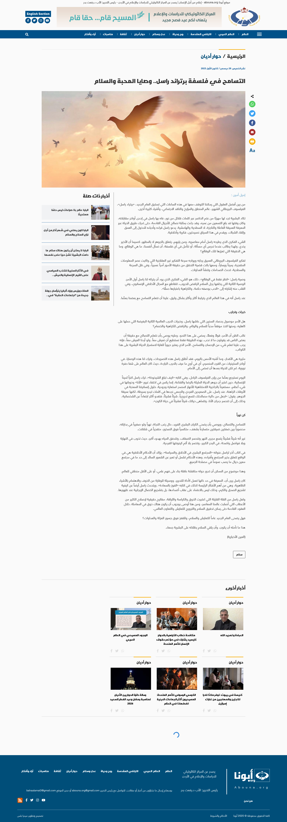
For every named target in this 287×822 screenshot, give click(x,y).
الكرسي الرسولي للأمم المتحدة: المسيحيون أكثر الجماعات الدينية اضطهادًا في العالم (176, 699)
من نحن (248, 801)
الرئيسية (236, 56)
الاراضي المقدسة (201, 34)
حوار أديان (139, 34)
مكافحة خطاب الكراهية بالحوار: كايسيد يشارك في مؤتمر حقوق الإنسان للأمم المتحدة (176, 639)
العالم (244, 34)
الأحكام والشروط (218, 815)
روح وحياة (178, 34)
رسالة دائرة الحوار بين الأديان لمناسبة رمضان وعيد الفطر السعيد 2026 (130, 699)
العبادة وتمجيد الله (231, 635)
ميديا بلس (22, 815)
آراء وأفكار (90, 34)
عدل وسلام (158, 34)
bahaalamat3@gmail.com (41, 790)
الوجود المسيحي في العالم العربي (130, 637)
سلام (239, 554)
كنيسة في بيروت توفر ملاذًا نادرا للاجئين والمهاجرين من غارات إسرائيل (222, 699)
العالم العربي (226, 34)
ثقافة (123, 34)
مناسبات (108, 34)
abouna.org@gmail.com (85, 790)
